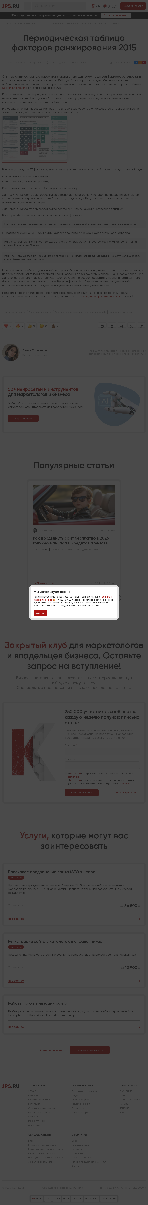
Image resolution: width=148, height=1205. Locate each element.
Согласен (40, 613)
